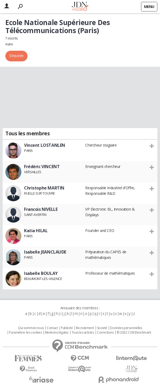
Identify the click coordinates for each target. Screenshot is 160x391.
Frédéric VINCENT (42, 166)
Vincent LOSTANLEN (44, 145)
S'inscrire (16, 55)
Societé (102, 328)
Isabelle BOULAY (41, 273)
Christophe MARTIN (44, 188)
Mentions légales (56, 332)
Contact (52, 328)
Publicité (67, 328)
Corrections (105, 332)
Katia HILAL (36, 231)
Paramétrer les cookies (25, 332)
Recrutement (85, 328)
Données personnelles (126, 328)
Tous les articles (83, 332)
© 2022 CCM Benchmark (134, 332)
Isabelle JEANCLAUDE (45, 252)
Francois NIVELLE (40, 209)
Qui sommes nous (31, 328)
